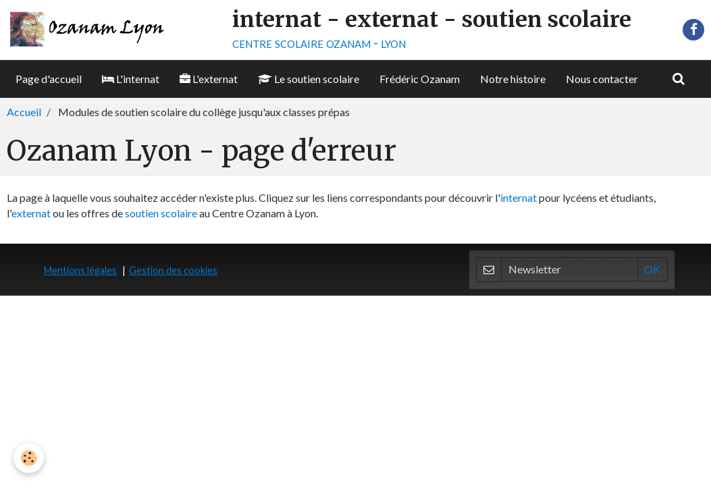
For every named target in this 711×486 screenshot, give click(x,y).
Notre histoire (513, 78)
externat (31, 213)
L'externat (209, 78)
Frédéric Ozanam (419, 78)
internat (518, 197)
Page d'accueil (49, 78)
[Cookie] (29, 458)
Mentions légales (80, 270)
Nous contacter (602, 78)
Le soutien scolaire (308, 78)
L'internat (130, 78)
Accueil (24, 111)
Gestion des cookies (173, 270)
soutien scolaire (161, 213)
